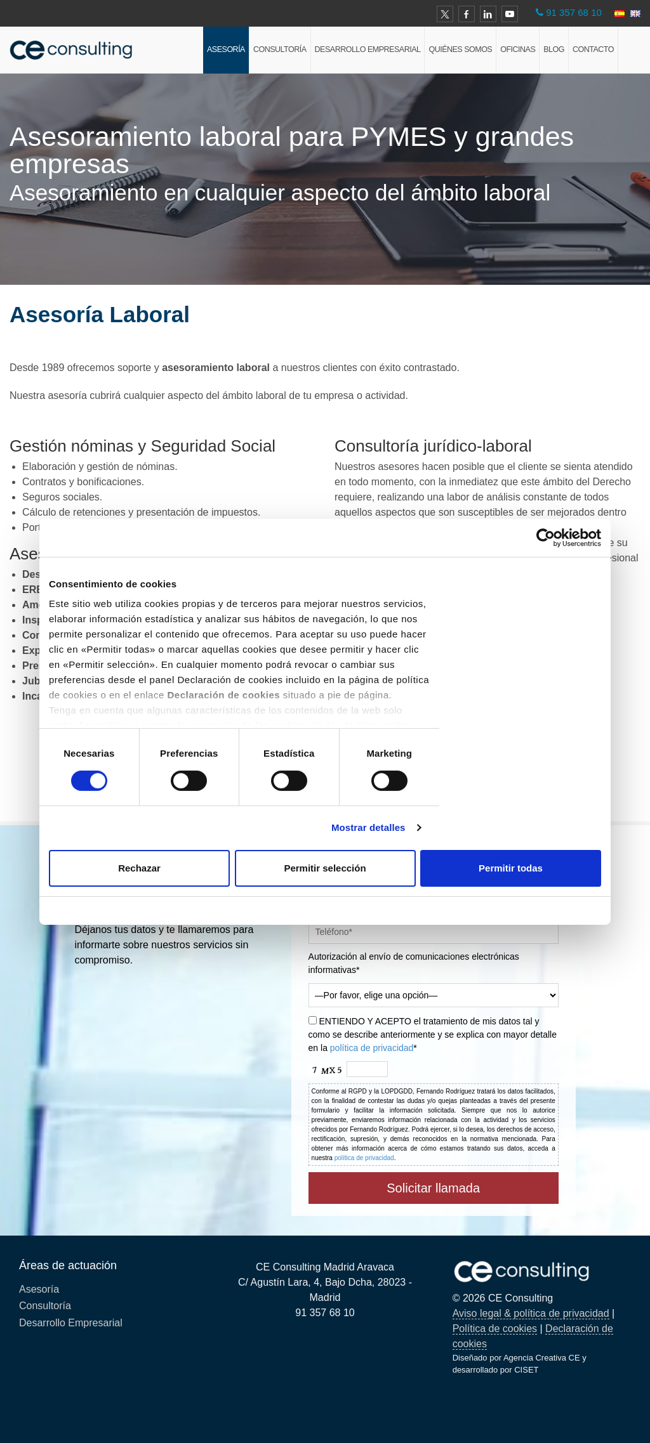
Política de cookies (495, 1328)
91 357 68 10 (574, 12)
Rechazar (139, 868)
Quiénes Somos (460, 49)
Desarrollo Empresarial (368, 49)
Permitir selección (325, 868)
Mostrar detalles (368, 827)
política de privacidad (372, 1048)
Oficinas (517, 49)
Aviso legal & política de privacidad (531, 1313)
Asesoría (226, 49)
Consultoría (280, 49)
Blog (553, 49)
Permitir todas (511, 868)
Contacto (593, 49)
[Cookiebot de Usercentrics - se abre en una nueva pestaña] (545, 537)
